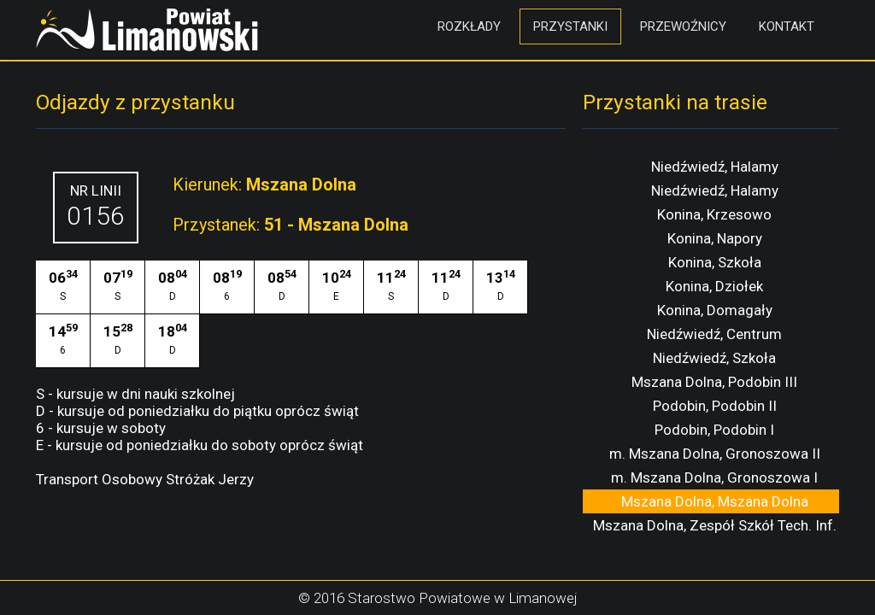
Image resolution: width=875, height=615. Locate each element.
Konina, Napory (714, 238)
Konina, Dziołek (714, 286)
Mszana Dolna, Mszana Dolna (714, 501)
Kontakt (786, 26)
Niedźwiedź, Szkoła (714, 357)
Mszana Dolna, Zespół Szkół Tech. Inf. (715, 525)
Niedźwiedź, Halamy (714, 166)
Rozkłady (469, 26)
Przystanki (570, 26)
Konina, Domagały (714, 310)
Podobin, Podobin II (715, 405)
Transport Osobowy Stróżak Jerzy (145, 479)
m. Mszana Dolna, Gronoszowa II (714, 453)
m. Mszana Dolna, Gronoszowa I (714, 477)
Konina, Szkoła (714, 262)
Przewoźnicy (683, 26)
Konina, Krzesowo (714, 214)
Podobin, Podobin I (714, 429)
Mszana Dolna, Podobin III (714, 381)
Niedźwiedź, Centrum (714, 334)
